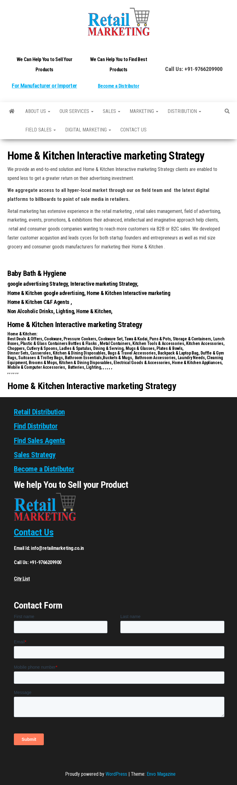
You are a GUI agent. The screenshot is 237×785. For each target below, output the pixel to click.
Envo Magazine (161, 774)
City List (22, 579)
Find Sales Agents (39, 440)
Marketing (144, 111)
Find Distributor (35, 426)
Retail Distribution (39, 412)
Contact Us (33, 532)
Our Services (77, 111)
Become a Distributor (118, 86)
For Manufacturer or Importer (44, 85)
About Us (37, 111)
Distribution (184, 111)
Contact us (133, 130)
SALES (111, 111)
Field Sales (40, 130)
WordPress (116, 774)
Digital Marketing (88, 130)
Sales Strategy (35, 455)
